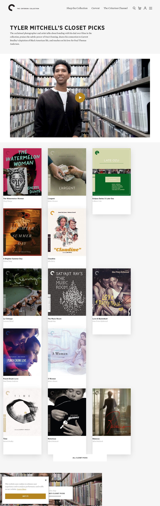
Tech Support (90, 471)
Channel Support (92, 475)
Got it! (25, 496)
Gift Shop (88, 402)
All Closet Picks (80, 296)
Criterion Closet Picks (94, 398)
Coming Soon (90, 394)
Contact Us (123, 416)
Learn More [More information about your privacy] (21, 489)
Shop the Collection (75, 8)
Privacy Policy (124, 435)
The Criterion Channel (114, 8)
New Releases (90, 390)
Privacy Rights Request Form (130, 443)
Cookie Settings (124, 439)
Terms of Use (125, 430)
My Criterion (92, 430)
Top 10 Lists (122, 386)
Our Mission (124, 411)
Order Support (91, 467)
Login (86, 435)
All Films (88, 386)
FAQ (86, 458)
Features (121, 394)
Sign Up (87, 420)
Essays (120, 390)
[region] (25, 490)
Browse (87, 416)
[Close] (45, 480)
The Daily (121, 398)
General (87, 463)
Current (94, 8)
